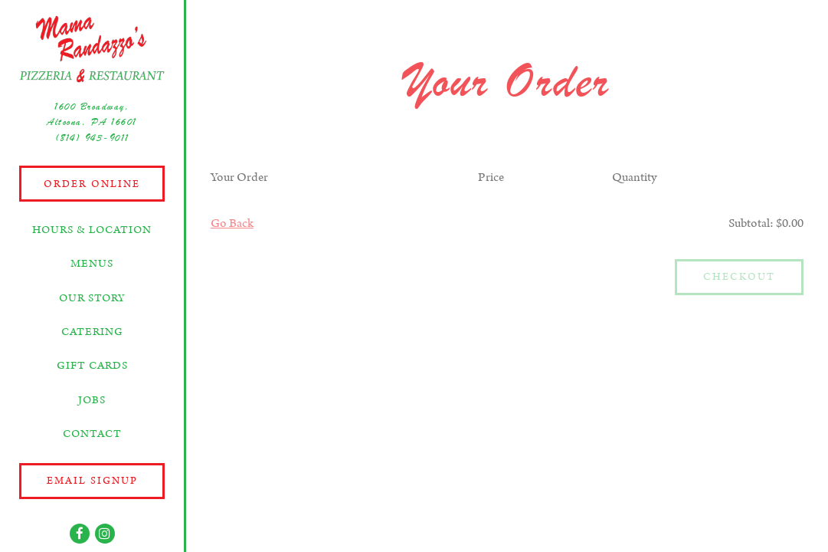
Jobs (92, 400)
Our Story (92, 298)
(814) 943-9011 (92, 138)
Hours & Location (92, 230)
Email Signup (92, 481)
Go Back (232, 223)
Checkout (739, 277)
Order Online (92, 184)
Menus (91, 264)
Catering (92, 332)
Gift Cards (92, 366)
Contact (92, 434)
